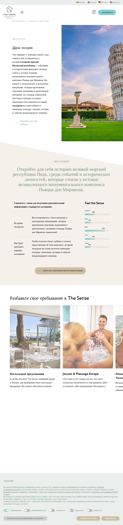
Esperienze (32, 21)
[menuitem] (80, 2)
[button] (22, 12)
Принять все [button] (110, 518)
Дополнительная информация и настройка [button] (25, 518)
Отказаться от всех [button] (88, 518)
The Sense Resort (19, 21)
